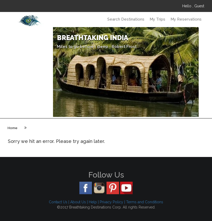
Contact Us (58, 202)
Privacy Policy (111, 202)
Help (93, 202)
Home (12, 128)
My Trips (157, 19)
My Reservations (186, 19)
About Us (78, 202)
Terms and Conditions (144, 202)
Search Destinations (125, 19)
